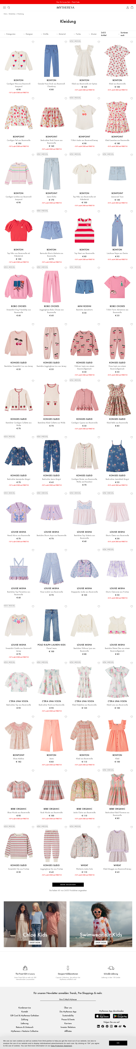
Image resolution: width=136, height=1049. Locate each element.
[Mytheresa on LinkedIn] (98, 1026)
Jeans (51, 759)
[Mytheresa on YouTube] (115, 1026)
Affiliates (68, 1031)
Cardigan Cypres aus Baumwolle (84, 423)
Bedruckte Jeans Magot (51, 479)
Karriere (68, 1023)
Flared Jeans (52, 648)
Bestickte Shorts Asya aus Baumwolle (51, 535)
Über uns (68, 1007)
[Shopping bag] (132, 7)
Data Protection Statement (61, 1046)
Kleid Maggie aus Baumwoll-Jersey (117, 869)
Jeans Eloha (51, 197)
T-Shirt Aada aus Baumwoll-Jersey (84, 140)
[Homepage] (68, 7)
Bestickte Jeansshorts (84, 310)
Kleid (117, 759)
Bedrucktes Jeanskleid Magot (117, 479)
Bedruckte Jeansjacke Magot (18, 479)
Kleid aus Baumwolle (117, 84)
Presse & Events (68, 1019)
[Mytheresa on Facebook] (102, 1026)
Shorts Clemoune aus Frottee (117, 592)
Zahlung (24, 1019)
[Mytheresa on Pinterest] (107, 1026)
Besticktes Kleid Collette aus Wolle (51, 423)
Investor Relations (68, 1027)
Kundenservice (24, 1007)
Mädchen (12, 14)
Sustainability (68, 1015)
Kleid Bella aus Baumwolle (117, 423)
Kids (5, 14)
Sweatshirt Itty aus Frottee (18, 869)
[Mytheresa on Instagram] (111, 1026)
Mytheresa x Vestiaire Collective (24, 1031)
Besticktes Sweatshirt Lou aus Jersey (18, 366)
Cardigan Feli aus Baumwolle (18, 140)
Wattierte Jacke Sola (84, 869)
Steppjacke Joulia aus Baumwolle (84, 592)
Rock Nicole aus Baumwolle (52, 813)
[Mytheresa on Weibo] (120, 1026)
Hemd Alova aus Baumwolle (18, 535)
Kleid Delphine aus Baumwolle (84, 705)
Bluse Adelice (18, 759)
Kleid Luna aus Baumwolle (117, 705)
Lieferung (24, 1023)
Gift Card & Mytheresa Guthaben (24, 1015)
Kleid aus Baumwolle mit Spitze (84, 84)
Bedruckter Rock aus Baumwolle (51, 705)
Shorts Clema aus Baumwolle (117, 535)
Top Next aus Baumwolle (84, 253)
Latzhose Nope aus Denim (117, 253)
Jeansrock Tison (117, 197)
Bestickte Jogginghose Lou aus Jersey (51, 366)
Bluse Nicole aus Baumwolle (19, 813)
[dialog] (68, 1043)
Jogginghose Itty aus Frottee (51, 869)
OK (118, 1043)
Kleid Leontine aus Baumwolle (117, 140)
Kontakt (24, 1011)
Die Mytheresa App (68, 1011)
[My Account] (127, 7)
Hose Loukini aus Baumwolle (51, 592)
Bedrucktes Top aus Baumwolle (18, 705)
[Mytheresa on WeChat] (124, 1026)
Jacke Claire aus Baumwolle (84, 813)
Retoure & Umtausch (24, 1027)
